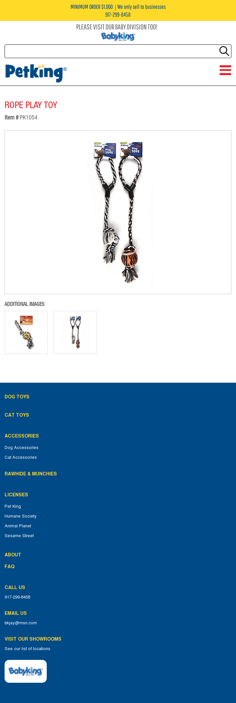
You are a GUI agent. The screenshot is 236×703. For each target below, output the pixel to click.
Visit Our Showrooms (34, 639)
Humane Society (21, 516)
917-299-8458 (17, 597)
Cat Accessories (21, 457)
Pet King (13, 506)
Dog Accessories (22, 447)
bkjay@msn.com (21, 623)
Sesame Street (19, 535)
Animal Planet (18, 526)
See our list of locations (27, 648)
